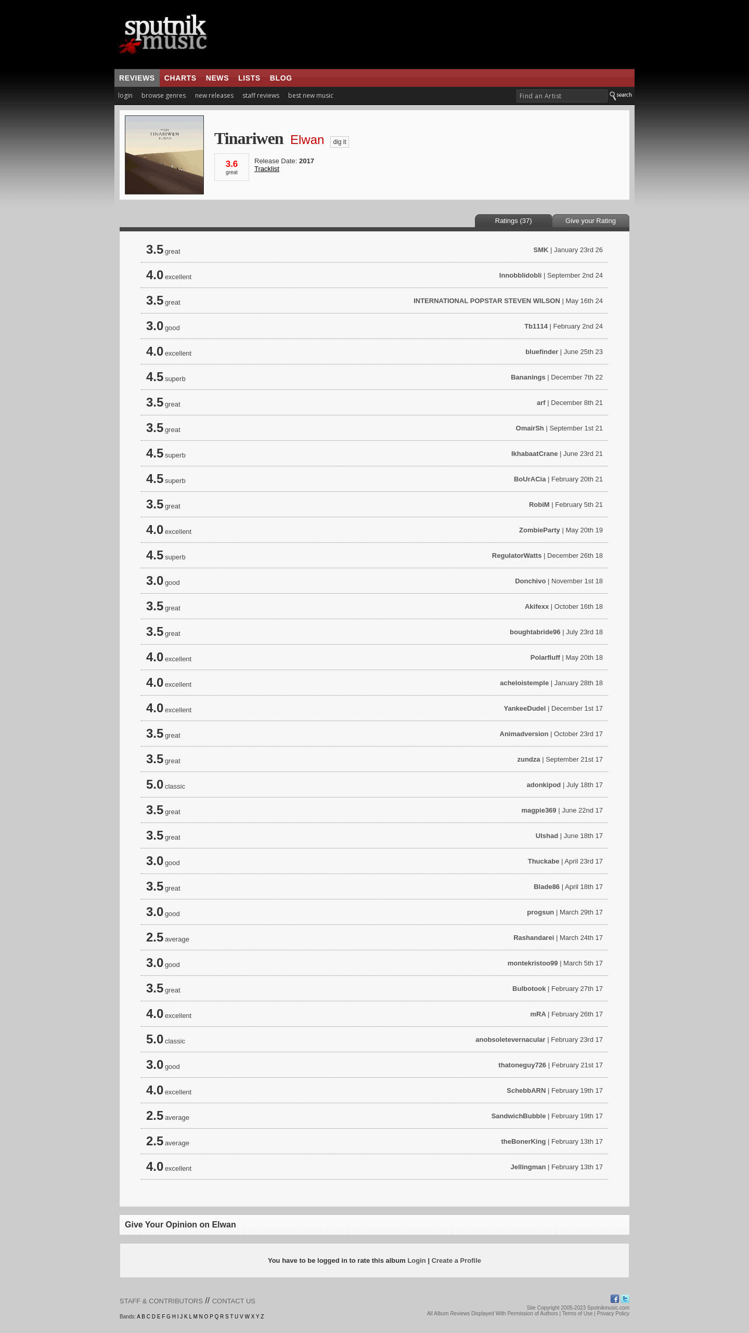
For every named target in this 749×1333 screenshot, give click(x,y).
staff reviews (260, 95)
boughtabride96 (535, 632)
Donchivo (530, 581)
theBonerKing (523, 1141)
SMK (541, 250)
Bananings (528, 377)
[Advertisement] (436, 34)
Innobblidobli (520, 275)
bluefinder (541, 352)
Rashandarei (533, 938)
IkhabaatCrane (534, 454)
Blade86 (547, 887)
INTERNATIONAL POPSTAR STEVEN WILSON (487, 301)
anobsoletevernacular (510, 1039)
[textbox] (562, 95)
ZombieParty (539, 530)
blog (281, 78)
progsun (540, 912)
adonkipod (544, 785)
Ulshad (547, 836)
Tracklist (266, 169)
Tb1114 (536, 326)
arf (541, 403)
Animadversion (524, 734)
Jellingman (528, 1167)
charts (180, 78)
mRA (538, 1014)
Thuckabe (544, 861)
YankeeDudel (524, 708)
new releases (214, 95)
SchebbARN (526, 1090)
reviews (137, 78)
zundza (528, 759)
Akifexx (537, 606)
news (217, 78)
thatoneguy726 (522, 1065)
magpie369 (538, 810)
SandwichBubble (519, 1116)
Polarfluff (545, 657)
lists (249, 78)
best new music (310, 95)
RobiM (539, 504)
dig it (339, 142)
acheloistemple (524, 683)
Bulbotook (529, 988)
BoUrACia (530, 479)
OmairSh (530, 428)
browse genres (163, 95)
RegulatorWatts (517, 555)
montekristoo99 (533, 963)
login (125, 95)
